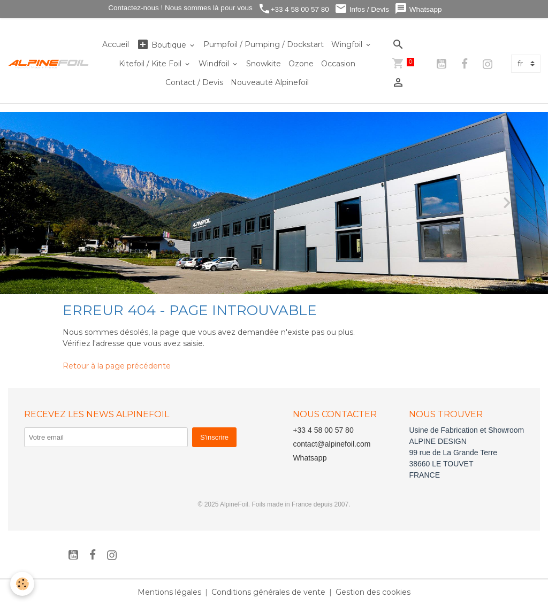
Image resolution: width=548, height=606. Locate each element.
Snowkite (263, 63)
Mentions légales (169, 592)
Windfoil (215, 63)
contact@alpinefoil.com (331, 444)
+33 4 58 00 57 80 (293, 8)
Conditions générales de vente (268, 592)
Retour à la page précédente (117, 366)
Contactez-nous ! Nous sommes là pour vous (179, 8)
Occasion (338, 63)
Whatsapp (418, 8)
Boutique (162, 44)
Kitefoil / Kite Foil (151, 63)
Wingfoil (347, 44)
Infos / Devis (361, 8)
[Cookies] (23, 584)
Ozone (301, 63)
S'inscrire (214, 437)
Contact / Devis (194, 82)
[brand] (48, 64)
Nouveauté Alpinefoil (270, 82)
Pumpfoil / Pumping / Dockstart (263, 44)
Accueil (115, 44)
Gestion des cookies (373, 592)
